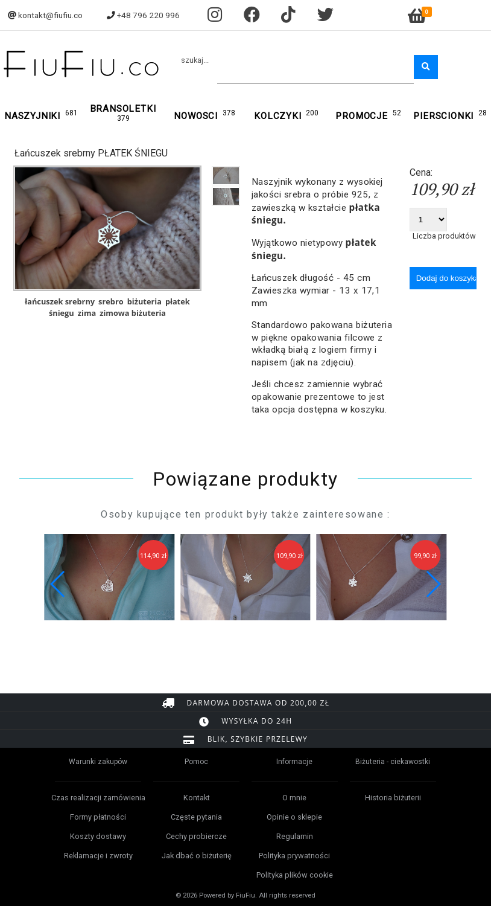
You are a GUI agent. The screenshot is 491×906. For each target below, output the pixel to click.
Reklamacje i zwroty (98, 855)
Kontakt (196, 797)
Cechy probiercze (196, 836)
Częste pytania (196, 816)
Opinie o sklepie (294, 816)
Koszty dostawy (98, 836)
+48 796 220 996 (148, 15)
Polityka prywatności (294, 855)
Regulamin (294, 836)
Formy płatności (98, 816)
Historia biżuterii (393, 797)
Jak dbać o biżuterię (197, 855)
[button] (433, 584)
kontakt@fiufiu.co (50, 15)
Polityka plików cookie (294, 874)
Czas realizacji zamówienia (98, 797)
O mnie (294, 797)
